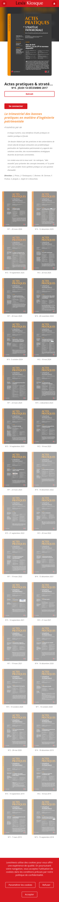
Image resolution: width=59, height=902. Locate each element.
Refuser (46, 884)
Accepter (29, 894)
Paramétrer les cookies (20, 884)
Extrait (29, 93)
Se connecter (16, 106)
